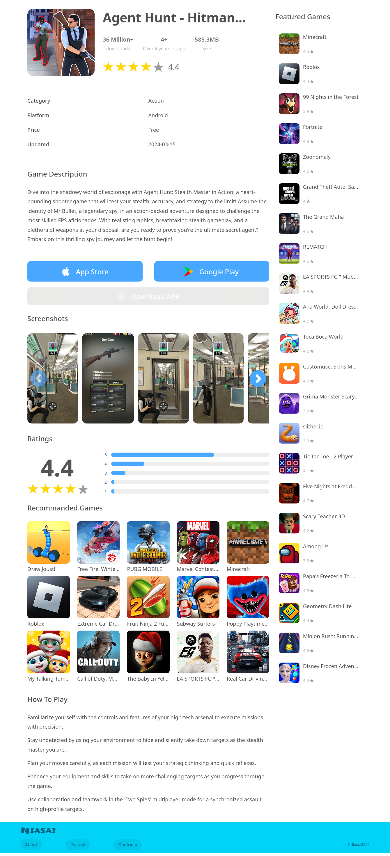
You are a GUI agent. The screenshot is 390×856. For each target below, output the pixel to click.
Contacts (127, 847)
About (31, 847)
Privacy (77, 847)
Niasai (38, 833)
